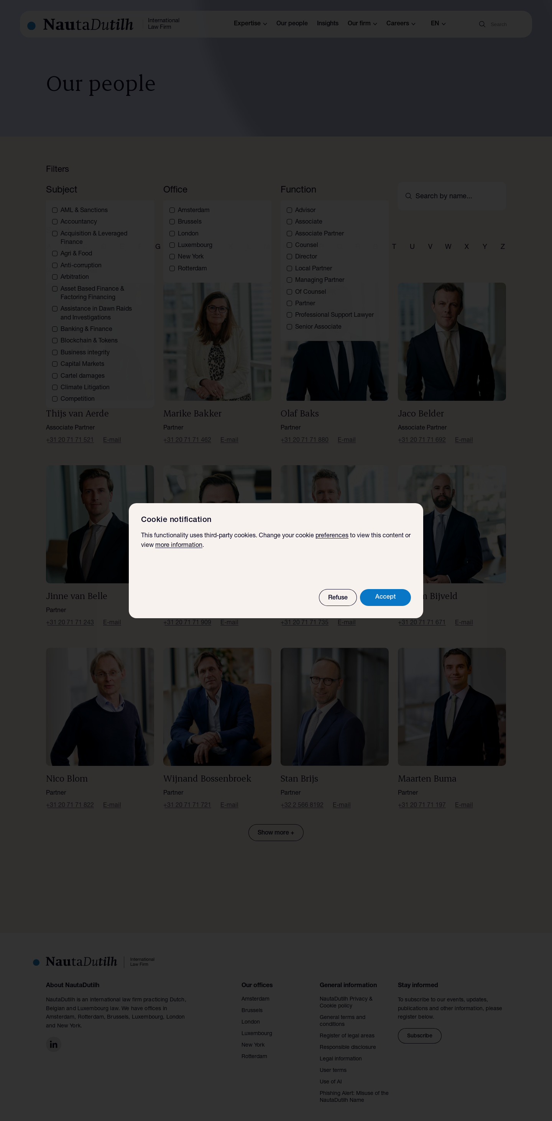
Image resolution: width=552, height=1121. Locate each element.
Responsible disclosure (348, 1038)
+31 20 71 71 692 (422, 431)
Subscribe (419, 1027)
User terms (333, 1061)
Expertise (250, 24)
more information (178, 546)
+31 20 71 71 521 (70, 431)
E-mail (112, 431)
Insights (327, 24)
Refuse (338, 598)
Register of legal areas (347, 1027)
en (438, 24)
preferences (331, 536)
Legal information (341, 1050)
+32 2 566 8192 (302, 796)
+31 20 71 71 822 (70, 796)
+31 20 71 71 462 (187, 431)
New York (253, 1036)
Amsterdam (255, 990)
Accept (385, 597)
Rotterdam (254, 1047)
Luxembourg (257, 1024)
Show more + (276, 824)
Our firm (362, 24)
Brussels (252, 1001)
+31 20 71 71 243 (70, 614)
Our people (292, 24)
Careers (401, 24)
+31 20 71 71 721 (187, 796)
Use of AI (331, 1073)
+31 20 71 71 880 (305, 431)
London (251, 1013)
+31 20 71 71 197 (422, 796)
